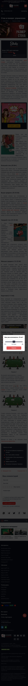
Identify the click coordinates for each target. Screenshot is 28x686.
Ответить (14, 348)
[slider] (14, 342)
